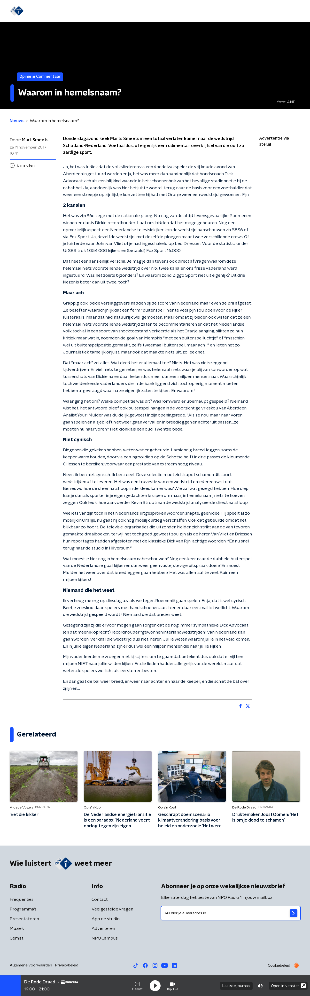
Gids (73, 11)
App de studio (106, 919)
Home (37, 11)
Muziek (17, 928)
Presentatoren (24, 919)
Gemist (90, 11)
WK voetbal (173, 11)
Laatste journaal (236, 986)
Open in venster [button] (288, 985)
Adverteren (103, 928)
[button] (137, 986)
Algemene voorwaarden (31, 965)
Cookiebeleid (279, 965)
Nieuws (56, 11)
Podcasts (146, 11)
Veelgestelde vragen (112, 909)
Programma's (117, 11)
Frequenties (21, 899)
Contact (100, 899)
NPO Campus (105, 938)
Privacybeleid (66, 965)
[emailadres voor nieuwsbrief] (230, 913)
